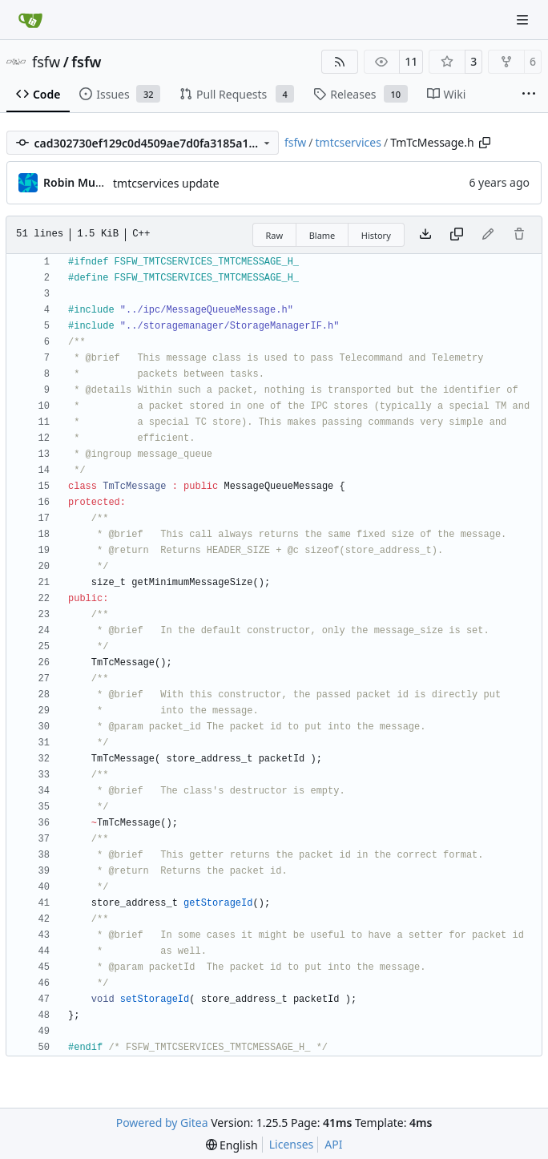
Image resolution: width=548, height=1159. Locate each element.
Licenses (291, 1144)
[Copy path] (484, 142)
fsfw (46, 62)
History (376, 235)
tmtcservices (348, 142)
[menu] (232, 1145)
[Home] (30, 20)
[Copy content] (456, 234)
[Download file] (425, 234)
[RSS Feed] (339, 62)
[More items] (529, 94)
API (333, 1144)
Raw (275, 235)
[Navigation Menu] (524, 19)
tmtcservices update (166, 183)
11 (411, 61)
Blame (322, 235)
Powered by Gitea (162, 1122)
